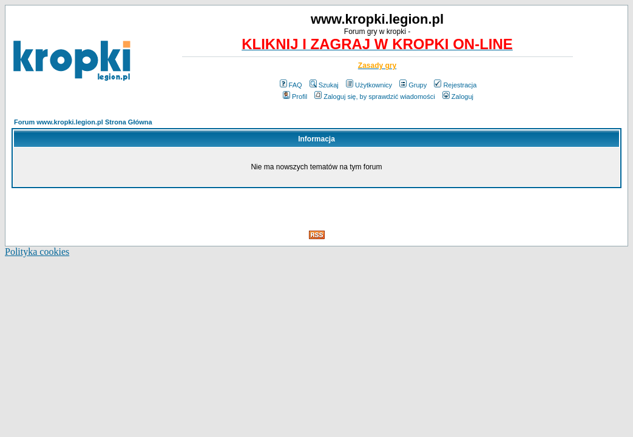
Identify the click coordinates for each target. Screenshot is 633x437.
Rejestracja (455, 85)
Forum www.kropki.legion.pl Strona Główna (83, 122)
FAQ (291, 85)
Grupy (413, 85)
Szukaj (324, 85)
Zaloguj (457, 96)
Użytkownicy (369, 85)
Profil (295, 96)
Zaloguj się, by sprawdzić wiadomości (374, 96)
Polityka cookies (37, 251)
